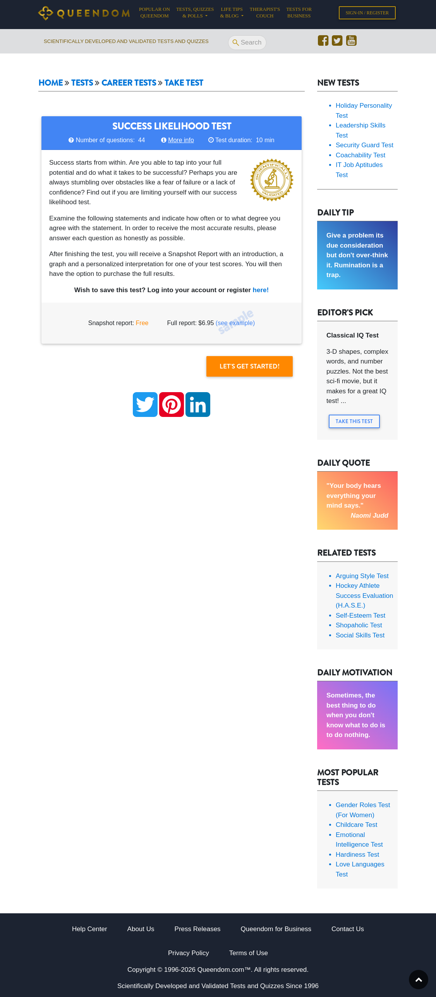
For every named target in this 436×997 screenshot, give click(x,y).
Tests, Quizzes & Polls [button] (195, 14)
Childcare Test (356, 824)
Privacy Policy (188, 953)
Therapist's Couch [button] (265, 14)
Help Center (89, 929)
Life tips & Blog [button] (231, 14)
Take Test (184, 83)
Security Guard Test (364, 145)
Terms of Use (248, 953)
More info (181, 140)
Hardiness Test (357, 854)
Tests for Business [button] (299, 14)
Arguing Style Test (362, 576)
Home (50, 83)
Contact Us (347, 929)
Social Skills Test (360, 635)
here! (261, 290)
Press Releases (198, 929)
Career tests (128, 83)
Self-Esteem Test (360, 615)
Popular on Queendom (156, 14)
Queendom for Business (276, 929)
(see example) (235, 323)
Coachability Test (360, 155)
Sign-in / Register (367, 14)
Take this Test (354, 421)
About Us (140, 929)
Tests (82, 83)
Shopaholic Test (359, 625)
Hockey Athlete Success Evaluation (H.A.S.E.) (364, 595)
